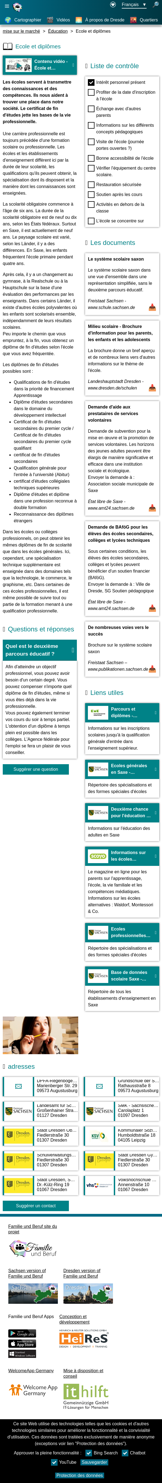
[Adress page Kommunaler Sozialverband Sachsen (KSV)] (121, 1138)
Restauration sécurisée (114, 184)
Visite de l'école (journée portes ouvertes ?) (116, 145)
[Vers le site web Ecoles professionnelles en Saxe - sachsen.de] (122, 942)
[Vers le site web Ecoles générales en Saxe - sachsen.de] (122, 779)
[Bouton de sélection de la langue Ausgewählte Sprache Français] (134, 5)
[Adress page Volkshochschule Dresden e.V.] (121, 1188)
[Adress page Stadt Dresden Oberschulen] (40, 1138)
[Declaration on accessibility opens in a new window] (113, 5)
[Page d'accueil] (18, 12)
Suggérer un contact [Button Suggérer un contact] (36, 1205)
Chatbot (133, 1453)
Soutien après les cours (115, 194)
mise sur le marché (21, 31)
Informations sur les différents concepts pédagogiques (121, 128)
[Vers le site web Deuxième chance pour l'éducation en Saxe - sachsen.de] (122, 822)
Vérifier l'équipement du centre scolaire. (122, 171)
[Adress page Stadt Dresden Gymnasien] (121, 1163)
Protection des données (79, 1475)
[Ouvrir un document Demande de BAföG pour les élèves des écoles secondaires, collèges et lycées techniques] (122, 568)
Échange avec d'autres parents (114, 112)
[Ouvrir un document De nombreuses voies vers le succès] (122, 649)
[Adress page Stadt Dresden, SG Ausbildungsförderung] (40, 1188)
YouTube (64, 1462)
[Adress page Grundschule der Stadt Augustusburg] (121, 1089)
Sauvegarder (94, 1462)
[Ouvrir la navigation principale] (7, 6)
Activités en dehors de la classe (116, 207)
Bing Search (101, 1453)
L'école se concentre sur (116, 221)
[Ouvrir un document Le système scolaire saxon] (122, 284)
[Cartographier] (23, 20)
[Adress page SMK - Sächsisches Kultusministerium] (121, 1114)
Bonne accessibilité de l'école (121, 158)
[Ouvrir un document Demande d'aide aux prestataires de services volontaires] (122, 458)
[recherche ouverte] (155, 5)
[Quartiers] (143, 20)
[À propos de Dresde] (100, 20)
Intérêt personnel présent (116, 82)
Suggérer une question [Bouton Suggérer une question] (35, 769)
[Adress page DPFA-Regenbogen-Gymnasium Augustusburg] (40, 1089)
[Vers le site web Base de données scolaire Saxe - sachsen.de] (122, 988)
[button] (40, 650)
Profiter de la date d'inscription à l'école (121, 95)
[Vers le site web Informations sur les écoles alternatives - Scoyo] (122, 882)
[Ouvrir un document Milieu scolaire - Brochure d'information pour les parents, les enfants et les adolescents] (122, 358)
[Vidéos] (58, 20)
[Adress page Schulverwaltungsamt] (40, 1163)
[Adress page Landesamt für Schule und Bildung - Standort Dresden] (40, 1114)
